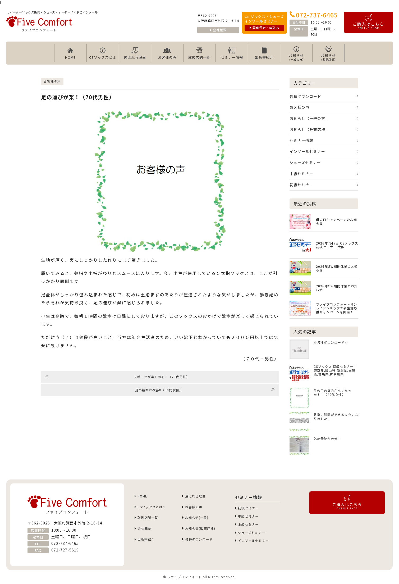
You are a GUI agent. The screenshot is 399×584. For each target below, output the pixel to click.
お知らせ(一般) (198, 520)
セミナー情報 (232, 53)
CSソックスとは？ (154, 508)
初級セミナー (301, 184)
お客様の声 (167, 53)
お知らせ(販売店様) (203, 532)
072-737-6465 (314, 14)
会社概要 (218, 30)
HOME (70, 53)
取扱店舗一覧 (199, 53)
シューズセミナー (305, 162)
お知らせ (296, 53)
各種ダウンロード (305, 96)
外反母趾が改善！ (327, 438)
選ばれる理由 (135, 53)
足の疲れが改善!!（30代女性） (205, 389)
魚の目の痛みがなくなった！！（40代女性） (332, 392)
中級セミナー (301, 173)
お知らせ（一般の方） (309, 118)
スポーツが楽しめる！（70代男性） (117, 376)
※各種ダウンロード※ (331, 342)
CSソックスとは (102, 53)
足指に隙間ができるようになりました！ (336, 416)
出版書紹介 (264, 53)
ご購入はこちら (368, 22)
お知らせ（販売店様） (309, 129)
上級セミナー (250, 526)
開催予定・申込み (264, 27)
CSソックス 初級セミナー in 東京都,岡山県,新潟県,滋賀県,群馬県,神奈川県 (336, 370)
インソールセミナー (307, 151)
